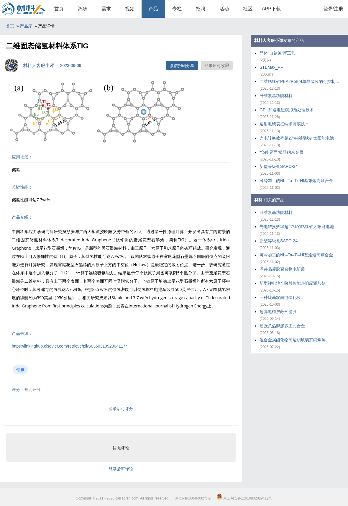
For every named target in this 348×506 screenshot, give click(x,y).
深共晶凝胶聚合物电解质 (282, 269)
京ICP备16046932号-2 (193, 498)
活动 (224, 8)
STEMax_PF (271, 67)
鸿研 (82, 8)
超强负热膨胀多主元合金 (282, 325)
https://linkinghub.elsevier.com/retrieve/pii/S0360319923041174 (70, 346)
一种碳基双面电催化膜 (280, 297)
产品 (153, 8)
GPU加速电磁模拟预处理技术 (287, 109)
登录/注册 (333, 8)
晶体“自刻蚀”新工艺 (277, 53)
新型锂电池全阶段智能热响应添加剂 (293, 283)
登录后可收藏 (216, 65)
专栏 (177, 8)
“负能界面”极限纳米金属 (281, 152)
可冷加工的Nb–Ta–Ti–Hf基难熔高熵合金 (296, 180)
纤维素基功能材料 (276, 95)
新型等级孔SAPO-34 (279, 166)
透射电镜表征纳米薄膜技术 (284, 124)
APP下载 (271, 8)
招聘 (200, 8)
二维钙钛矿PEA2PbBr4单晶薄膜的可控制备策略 (301, 81)
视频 (129, 8)
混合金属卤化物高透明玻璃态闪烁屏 (293, 340)
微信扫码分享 (182, 65)
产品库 (26, 26)
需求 (106, 8)
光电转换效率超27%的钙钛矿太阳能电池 (297, 138)
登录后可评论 (121, 469)
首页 (59, 8)
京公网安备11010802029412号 (244, 498)
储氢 (20, 369)
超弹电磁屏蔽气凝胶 (278, 311)
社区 (247, 8)
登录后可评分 (121, 408)
